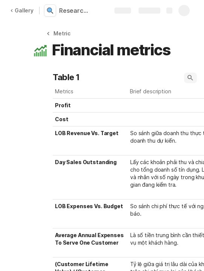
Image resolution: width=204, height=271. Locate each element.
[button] (60, 33)
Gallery (21, 10)
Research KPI (76, 10)
